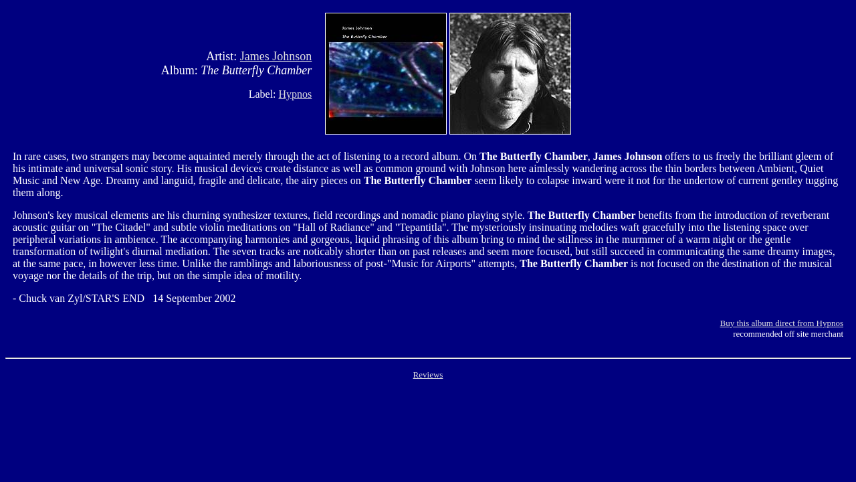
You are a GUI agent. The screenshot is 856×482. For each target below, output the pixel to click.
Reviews (428, 375)
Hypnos (295, 94)
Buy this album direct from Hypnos (781, 323)
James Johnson (276, 56)
